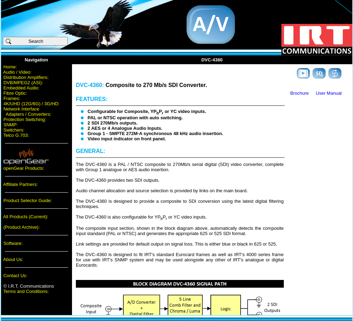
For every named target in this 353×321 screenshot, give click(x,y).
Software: (13, 243)
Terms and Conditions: (26, 291)
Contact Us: (15, 275)
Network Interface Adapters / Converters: (26, 111)
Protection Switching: (25, 119)
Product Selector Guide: (28, 200)
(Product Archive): (22, 227)
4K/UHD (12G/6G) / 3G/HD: (32, 103)
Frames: (12, 98)
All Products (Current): (25, 216)
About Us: (13, 259)
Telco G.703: (16, 135)
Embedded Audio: (22, 88)
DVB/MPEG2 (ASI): (23, 82)
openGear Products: (24, 168)
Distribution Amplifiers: (26, 77)
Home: (10, 66)
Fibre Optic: (15, 93)
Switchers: (14, 130)
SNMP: (11, 124)
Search (27, 41)
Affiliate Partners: (20, 184)
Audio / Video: (17, 72)
